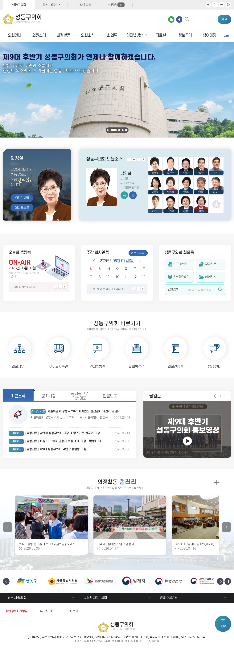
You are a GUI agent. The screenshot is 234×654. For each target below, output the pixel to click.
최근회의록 (181, 264)
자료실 (161, 35)
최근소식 (18, 396)
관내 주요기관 (169, 598)
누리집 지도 (84, 4)
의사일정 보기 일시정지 (138, 289)
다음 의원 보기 (139, 159)
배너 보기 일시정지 (227, 581)
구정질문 (210, 264)
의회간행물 (175, 367)
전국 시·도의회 (17, 598)
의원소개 (39, 35)
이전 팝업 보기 (215, 396)
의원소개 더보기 (143, 159)
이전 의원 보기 (129, 159)
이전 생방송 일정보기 (56, 287)
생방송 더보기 (68, 253)
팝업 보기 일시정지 (220, 396)
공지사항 (49, 396)
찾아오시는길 (58, 367)
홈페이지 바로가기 (124, 195)
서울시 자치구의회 (95, 598)
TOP (223, 626)
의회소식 (88, 35)
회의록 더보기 (224, 253)
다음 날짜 (138, 261)
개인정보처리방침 (17, 611)
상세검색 (210, 277)
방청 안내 (214, 367)
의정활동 (63, 35)
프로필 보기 (133, 195)
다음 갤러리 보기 (226, 527)
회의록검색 (136, 367)
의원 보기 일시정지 (134, 159)
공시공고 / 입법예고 (79, 396)
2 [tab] (119, 130)
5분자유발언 (181, 277)
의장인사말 (22, 198)
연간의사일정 (138, 253)
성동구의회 (19, 4)
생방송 (116, 4)
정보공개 (185, 35)
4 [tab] (126, 130)
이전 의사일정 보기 (134, 289)
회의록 (112, 35)
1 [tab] (114, 130)
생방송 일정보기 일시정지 (60, 287)
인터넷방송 (134, 35)
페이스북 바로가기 (179, 19)
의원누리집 (50, 4)
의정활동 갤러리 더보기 (216, 482)
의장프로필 (22, 207)
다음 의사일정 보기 (142, 289)
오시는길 (72, 611)
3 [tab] (123, 130)
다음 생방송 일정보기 (64, 287)
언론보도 (110, 396)
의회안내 (15, 35)
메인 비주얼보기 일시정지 (108, 130)
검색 (224, 19)
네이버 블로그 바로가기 (171, 19)
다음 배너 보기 (220, 581)
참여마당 (209, 35)
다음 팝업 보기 (224, 396)
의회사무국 (19, 367)
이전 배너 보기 (6, 581)
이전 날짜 (94, 261)
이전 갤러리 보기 (7, 527)
